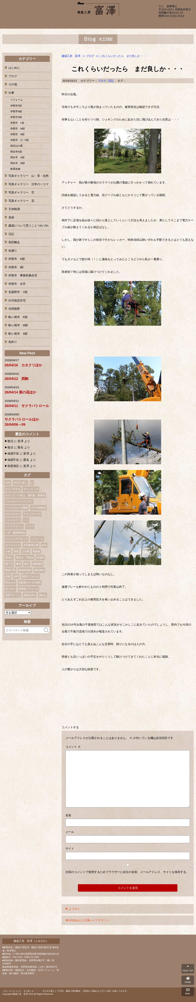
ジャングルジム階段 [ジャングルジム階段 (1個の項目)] (16, 507)
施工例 (74, 23)
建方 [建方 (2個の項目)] (26, 563)
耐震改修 (15, 168)
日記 (111, 80)
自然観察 (14, 308)
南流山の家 (16, 145)
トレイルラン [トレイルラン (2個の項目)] (12, 520)
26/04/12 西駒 (16, 379)
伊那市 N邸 (17, 134)
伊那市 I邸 (16, 267)
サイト (69, 848)
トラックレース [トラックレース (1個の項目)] (32, 514)
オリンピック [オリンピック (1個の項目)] (31, 489)
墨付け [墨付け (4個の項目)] (9, 557)
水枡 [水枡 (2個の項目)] (16, 576)
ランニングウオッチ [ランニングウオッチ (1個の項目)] (16, 538)
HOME (188, 980)
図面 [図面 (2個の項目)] (16, 551)
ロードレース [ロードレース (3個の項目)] (12, 545)
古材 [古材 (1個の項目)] (7, 551)
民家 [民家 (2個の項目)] (7, 576)
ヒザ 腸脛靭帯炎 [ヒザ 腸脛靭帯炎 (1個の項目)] (15, 532)
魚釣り (12, 341)
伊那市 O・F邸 (19, 140)
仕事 (11, 92)
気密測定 (13, 465)
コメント (73, 746)
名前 (68, 815)
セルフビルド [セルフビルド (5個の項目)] (12, 514)
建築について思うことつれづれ (28, 225)
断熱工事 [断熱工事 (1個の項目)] (10, 570)
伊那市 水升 (17, 283)
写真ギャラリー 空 (21, 192)
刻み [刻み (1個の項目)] (44, 545)
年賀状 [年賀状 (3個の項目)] (40, 557)
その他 (12, 84)
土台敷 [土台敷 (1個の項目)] (25, 551)
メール (69, 831)
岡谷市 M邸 (17, 163)
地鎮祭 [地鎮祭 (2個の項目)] (36, 551)
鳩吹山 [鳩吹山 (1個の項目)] (42, 595)
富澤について (53, 23)
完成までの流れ (98, 23)
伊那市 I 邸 (17, 122)
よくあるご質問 (124, 23)
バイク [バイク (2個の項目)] (29, 526)
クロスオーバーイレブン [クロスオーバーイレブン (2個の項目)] (19, 501)
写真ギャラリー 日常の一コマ (28, 184)
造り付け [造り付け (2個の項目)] (10, 588)
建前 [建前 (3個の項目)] (18, 563)
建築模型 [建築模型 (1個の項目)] (38, 563)
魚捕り (12, 250)
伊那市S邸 (16, 117)
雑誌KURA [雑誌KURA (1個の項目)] (29, 595)
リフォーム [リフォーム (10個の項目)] (37, 538)
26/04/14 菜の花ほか (20, 392)
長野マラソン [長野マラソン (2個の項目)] (12, 595)
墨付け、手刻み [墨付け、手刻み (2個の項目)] (24, 557)
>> (88, 56)
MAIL (187, 991)
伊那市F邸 (16, 105)
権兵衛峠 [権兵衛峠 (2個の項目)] (39, 570)
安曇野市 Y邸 (18, 292)
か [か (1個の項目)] (32, 482)
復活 (10, 441)
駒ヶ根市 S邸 (18, 333)
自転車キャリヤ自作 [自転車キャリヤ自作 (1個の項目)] (30, 582)
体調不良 (13, 453)
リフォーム (16, 99)
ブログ (145, 23)
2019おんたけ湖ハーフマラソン (89, 920)
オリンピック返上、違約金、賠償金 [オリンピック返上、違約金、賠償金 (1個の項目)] (25, 495)
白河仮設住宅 (17, 300)
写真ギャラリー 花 (21, 200)
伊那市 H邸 (16, 258)
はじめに (14, 67)
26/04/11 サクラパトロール (27, 406)
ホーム (29, 23)
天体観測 (14, 209)
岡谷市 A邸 (17, 157)
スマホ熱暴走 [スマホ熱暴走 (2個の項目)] (38, 507)
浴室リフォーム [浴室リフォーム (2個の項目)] (30, 576)
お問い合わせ (166, 23)
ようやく (74, 908)
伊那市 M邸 (17, 128)
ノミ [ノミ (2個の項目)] (26, 520)
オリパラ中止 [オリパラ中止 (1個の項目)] (12, 489)
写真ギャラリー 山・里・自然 (28, 175)
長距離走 (14, 242)
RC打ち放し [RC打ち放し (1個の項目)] (20, 482)
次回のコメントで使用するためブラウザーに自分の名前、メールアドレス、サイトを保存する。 (127, 872)
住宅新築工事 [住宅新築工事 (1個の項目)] (31, 545)
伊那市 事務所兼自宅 (22, 275)
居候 (11, 217)
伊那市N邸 (16, 111)
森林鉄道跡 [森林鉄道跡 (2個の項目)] (25, 570)
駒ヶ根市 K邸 (18, 317)
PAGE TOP (187, 968)
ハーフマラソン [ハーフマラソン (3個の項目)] (14, 526)
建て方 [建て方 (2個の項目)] (9, 563)
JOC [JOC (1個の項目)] (7, 482)
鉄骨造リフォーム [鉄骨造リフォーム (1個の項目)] (28, 588)
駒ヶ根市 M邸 (18, 325)
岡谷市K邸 (16, 151)
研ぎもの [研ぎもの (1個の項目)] (10, 582)
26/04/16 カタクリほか (23, 365)
